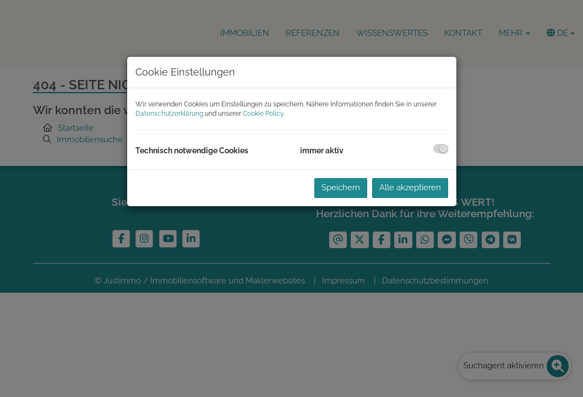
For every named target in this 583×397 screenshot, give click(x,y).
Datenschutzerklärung (169, 113)
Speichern (341, 187)
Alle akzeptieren (410, 187)
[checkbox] (440, 148)
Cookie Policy (263, 113)
